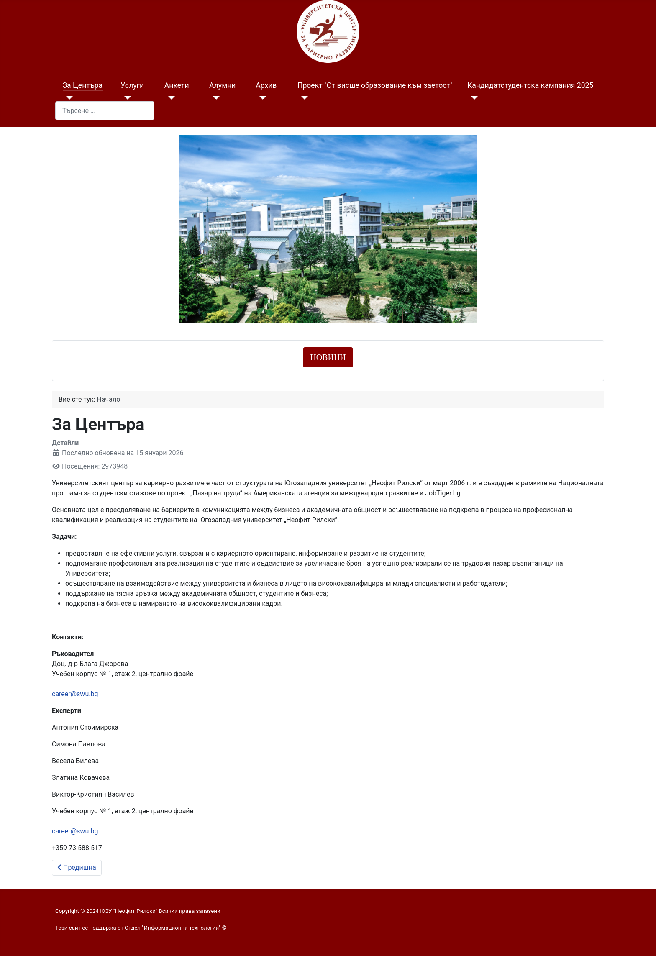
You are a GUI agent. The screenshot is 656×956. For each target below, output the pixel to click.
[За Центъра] (68, 98)
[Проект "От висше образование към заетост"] (302, 98)
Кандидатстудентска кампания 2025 (530, 85)
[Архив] (261, 98)
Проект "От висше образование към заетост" (375, 85)
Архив (266, 85)
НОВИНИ (328, 357)
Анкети (176, 85)
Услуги (132, 85)
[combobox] (104, 110)
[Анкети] (169, 98)
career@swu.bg (75, 694)
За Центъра (83, 85)
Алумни (222, 85)
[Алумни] (214, 98)
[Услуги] (125, 98)
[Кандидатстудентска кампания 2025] (472, 98)
